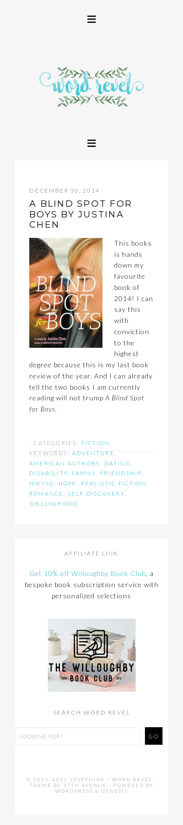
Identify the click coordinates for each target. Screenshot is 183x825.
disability (48, 473)
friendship (120, 473)
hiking (41, 483)
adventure (93, 453)
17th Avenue (85, 785)
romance (46, 493)
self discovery (96, 493)
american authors (64, 463)
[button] (91, 18)
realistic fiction (114, 483)
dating (117, 463)
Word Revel (91, 102)
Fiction (95, 443)
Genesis (115, 791)
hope (68, 483)
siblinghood (53, 504)
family (84, 473)
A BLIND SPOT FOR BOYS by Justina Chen (80, 214)
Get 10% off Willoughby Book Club (87, 573)
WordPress (74, 791)
